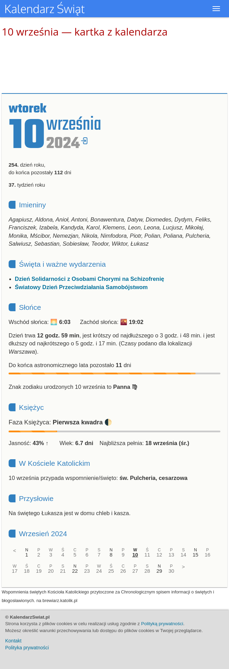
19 (39, 570)
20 (51, 570)
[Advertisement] (115, 65)
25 (111, 570)
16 (207, 554)
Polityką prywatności (162, 623)
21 (63, 570)
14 (183, 554)
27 (135, 570)
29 (159, 570)
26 (123, 570)
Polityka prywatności (27, 647)
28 (147, 570)
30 (171, 570)
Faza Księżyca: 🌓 (60, 422)
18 (27, 570)
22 (75, 570)
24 (99, 570)
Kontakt (13, 640)
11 (147, 554)
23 (87, 570)
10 (135, 554)
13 (171, 554)
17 (15, 570)
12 (159, 554)
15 (195, 554)
